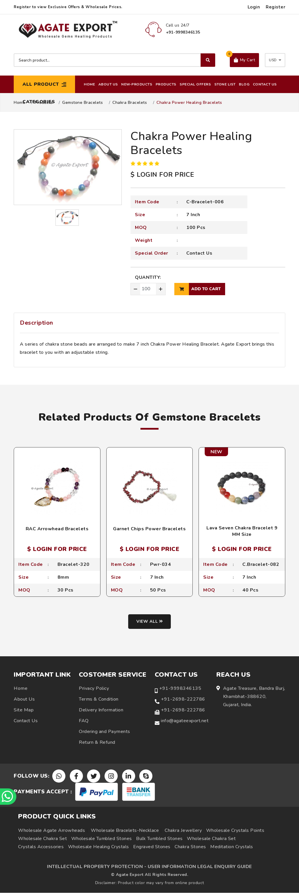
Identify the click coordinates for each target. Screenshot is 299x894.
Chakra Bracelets (129, 103)
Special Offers (195, 84)
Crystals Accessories (41, 848)
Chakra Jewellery (183, 831)
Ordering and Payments (104, 732)
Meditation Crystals (231, 848)
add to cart (197, 289)
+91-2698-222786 (183, 700)
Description (36, 323)
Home (89, 84)
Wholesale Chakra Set (42, 840)
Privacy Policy (94, 689)
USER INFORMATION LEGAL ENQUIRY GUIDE (200, 868)
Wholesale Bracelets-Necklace (125, 831)
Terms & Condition (99, 700)
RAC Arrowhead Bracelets (57, 529)
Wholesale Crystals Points (235, 831)
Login (254, 7)
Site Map (24, 711)
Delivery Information (101, 711)
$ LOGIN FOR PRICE (162, 175)
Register (275, 7)
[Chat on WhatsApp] (9, 796)
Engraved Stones (152, 848)
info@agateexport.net (184, 721)
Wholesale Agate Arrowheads (51, 831)
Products (166, 84)
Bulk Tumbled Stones (159, 840)
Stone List (225, 84)
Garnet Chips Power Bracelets (149, 529)
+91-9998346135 (180, 689)
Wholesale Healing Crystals (98, 848)
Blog (244, 84)
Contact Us (265, 84)
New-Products (136, 84)
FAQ (84, 721)
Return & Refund (97, 743)
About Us (108, 84)
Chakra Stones (190, 848)
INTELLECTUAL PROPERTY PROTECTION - (96, 868)
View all (149, 622)
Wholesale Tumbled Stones (101, 840)
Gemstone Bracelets (82, 103)
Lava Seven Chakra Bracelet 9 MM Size (241, 531)
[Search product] (114, 60)
